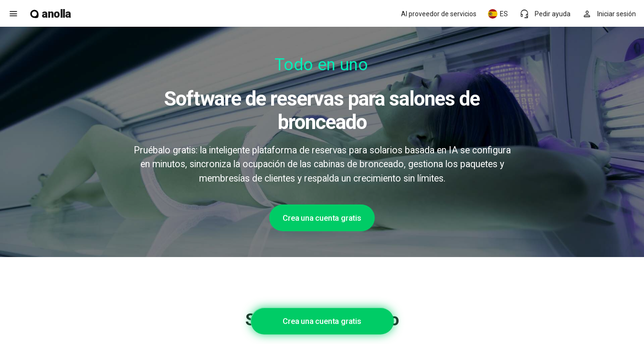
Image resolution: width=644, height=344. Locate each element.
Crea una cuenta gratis (322, 218)
